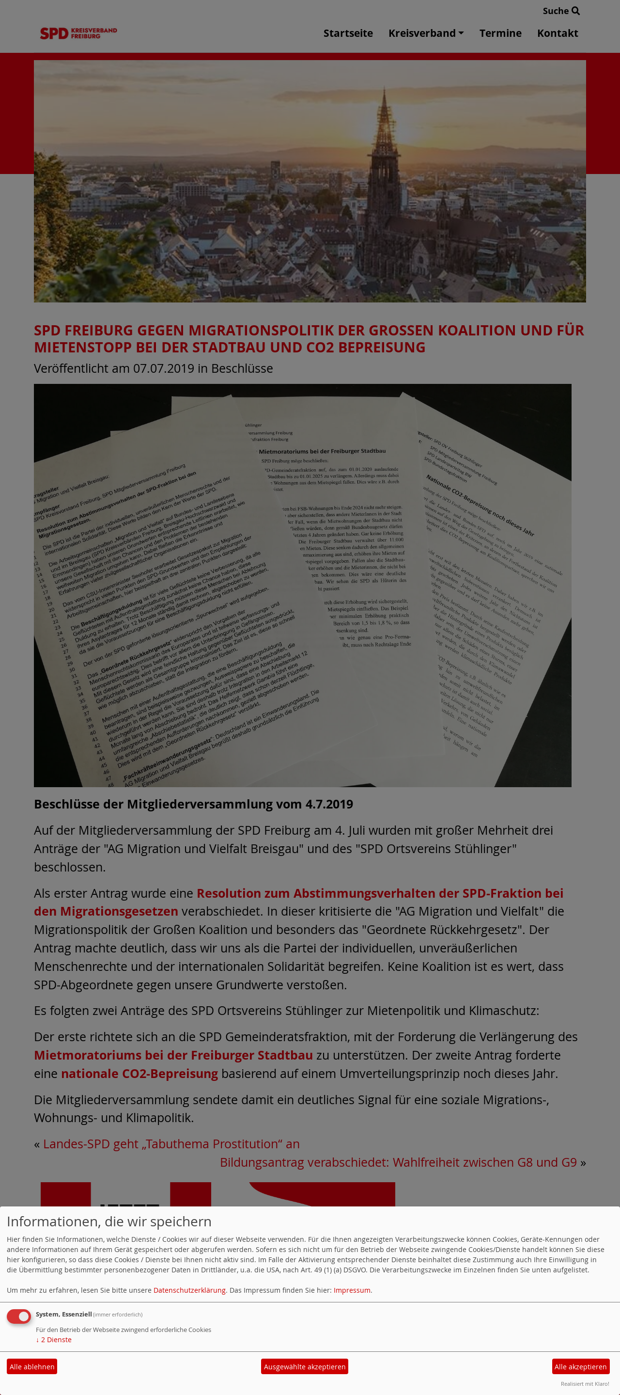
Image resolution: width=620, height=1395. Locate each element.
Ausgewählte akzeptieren (305, 1366)
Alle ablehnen (32, 1366)
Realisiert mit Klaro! (585, 1383)
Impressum (352, 1290)
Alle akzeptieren (581, 1366)
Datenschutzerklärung (190, 1290)
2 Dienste (54, 1339)
